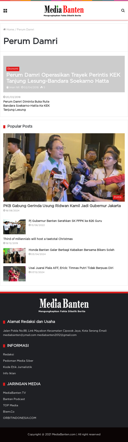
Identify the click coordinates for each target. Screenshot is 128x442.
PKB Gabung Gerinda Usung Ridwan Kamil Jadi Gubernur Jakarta (62, 206)
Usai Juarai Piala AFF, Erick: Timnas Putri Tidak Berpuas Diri (71, 268)
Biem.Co (8, 412)
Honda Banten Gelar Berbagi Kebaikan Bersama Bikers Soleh (71, 250)
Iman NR (14, 87)
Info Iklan (9, 373)
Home (8, 30)
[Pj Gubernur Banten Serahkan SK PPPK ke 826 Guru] (14, 226)
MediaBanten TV (14, 393)
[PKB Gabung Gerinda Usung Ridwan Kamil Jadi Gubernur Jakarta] (64, 167)
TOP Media (10, 405)
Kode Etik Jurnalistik (17, 367)
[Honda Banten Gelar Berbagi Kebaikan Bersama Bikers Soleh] (14, 255)
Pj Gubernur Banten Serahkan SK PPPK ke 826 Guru (65, 221)
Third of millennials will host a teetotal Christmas (38, 239)
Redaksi (8, 354)
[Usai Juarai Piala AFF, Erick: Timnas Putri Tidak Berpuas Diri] (14, 273)
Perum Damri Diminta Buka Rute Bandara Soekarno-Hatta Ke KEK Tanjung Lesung (26, 106)
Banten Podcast (14, 399)
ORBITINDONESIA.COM (19, 418)
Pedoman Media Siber (18, 361)
